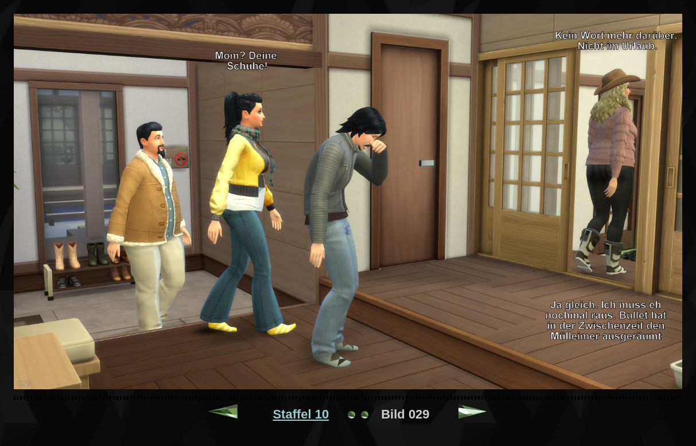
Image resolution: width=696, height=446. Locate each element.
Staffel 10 (301, 414)
